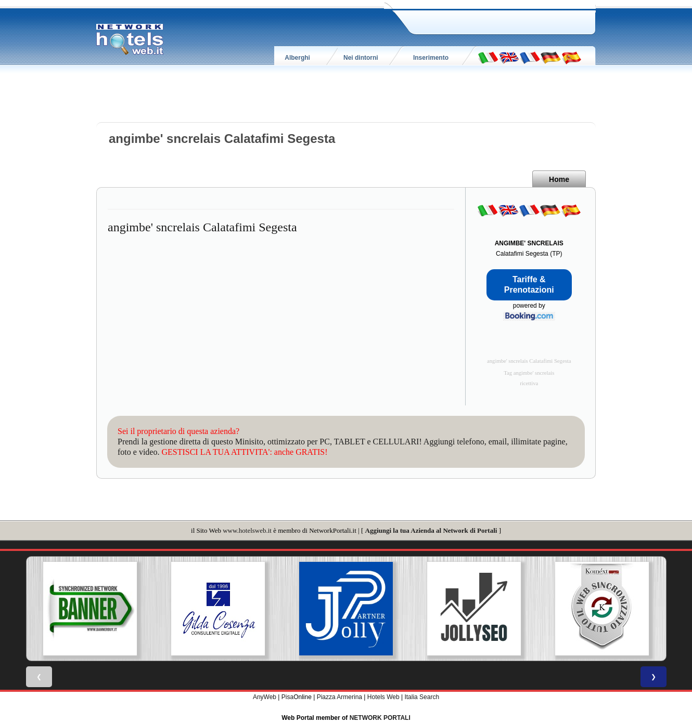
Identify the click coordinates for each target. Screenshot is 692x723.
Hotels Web (383, 697)
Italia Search (421, 697)
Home (559, 179)
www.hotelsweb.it (247, 530)
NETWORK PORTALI (380, 717)
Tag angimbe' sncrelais (529, 373)
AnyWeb (264, 697)
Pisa (287, 697)
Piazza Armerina (339, 697)
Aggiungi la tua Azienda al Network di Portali (431, 530)
